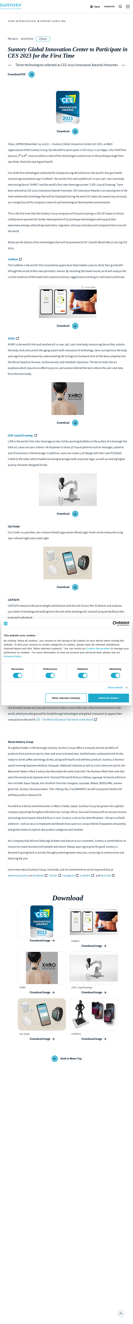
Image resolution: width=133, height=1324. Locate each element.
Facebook (38, 875)
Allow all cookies (108, 698)
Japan (97, 6)
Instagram (69, 875)
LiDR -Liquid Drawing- (20, 435)
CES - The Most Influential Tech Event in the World (64, 719)
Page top (121, 1313)
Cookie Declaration (98, 648)
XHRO (11, 338)
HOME (11, 21)
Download (63, 131)
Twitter (53, 875)
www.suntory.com (18, 875)
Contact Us (109, 6)
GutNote (13, 259)
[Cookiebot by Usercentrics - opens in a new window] (115, 623)
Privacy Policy (12, 656)
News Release (27, 21)
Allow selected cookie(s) (66, 698)
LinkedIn (85, 875)
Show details (115, 687)
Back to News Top (71, 1058)
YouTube (106, 875)
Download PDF (17, 74)
